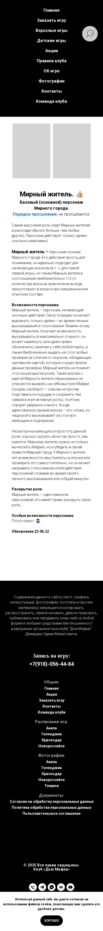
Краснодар (52, 740)
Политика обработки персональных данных (51, 807)
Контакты (51, 91)
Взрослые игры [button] (52, 30)
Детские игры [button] (51, 40)
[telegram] (42, 887)
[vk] (61, 887)
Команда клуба (51, 101)
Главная (51, 10)
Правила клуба (51, 60)
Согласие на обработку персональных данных (52, 801)
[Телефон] (33, 887)
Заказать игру (51, 700)
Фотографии (51, 81)
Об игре (52, 71)
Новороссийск (51, 746)
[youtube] (70, 887)
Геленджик (51, 734)
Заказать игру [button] (51, 20)
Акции (51, 694)
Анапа (51, 728)
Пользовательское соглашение (51, 813)
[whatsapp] (52, 887)
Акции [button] (51, 50)
